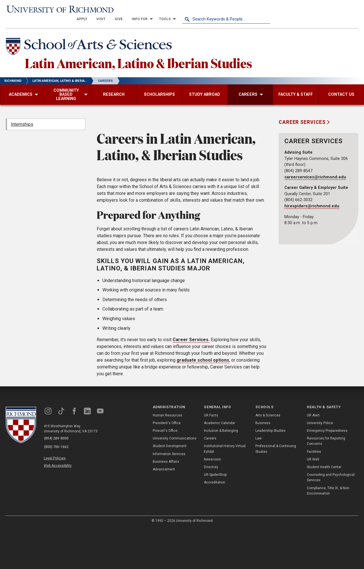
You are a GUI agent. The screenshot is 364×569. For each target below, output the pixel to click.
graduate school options (203, 401)
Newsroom (212, 501)
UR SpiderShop (215, 516)
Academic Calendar (219, 464)
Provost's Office (165, 472)
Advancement (164, 510)
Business (262, 464)
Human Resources (167, 456)
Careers (210, 480)
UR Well (313, 501)
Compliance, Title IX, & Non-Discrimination (328, 532)
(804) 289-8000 (57, 480)
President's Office (167, 464)
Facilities (314, 493)
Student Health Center (324, 508)
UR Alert (313, 456)
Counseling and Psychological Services (331, 519)
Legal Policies (56, 498)
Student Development (170, 487)
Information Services (169, 495)
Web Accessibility (59, 505)
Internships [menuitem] (22, 115)
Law (258, 480)
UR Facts (211, 456)
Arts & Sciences (267, 456)
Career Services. (191, 381)
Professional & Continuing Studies (275, 490)
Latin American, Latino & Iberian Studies (145, 53)
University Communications (175, 480)
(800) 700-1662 (57, 487)
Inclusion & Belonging (221, 472)
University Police (320, 464)
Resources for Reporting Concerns (326, 482)
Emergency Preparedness (327, 472)
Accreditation (214, 524)
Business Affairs (166, 503)
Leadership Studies (270, 472)
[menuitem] (170, 9)
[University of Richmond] (50, 9)
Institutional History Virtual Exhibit (225, 490)
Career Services (303, 113)
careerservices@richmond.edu (315, 168)
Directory (211, 508)
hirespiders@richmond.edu (311, 197)
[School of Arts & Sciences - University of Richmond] (92, 38)
